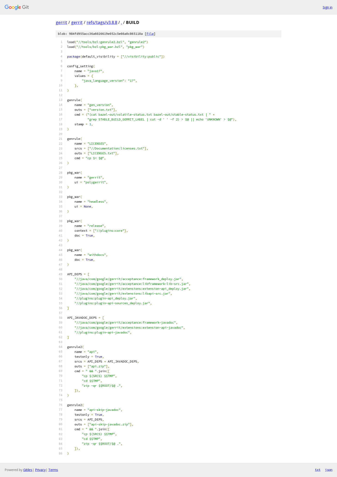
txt (317, 470)
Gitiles (27, 470)
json (328, 470)
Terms (53, 470)
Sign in (327, 7)
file (150, 34)
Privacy (40, 470)
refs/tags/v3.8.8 (102, 22)
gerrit (61, 22)
